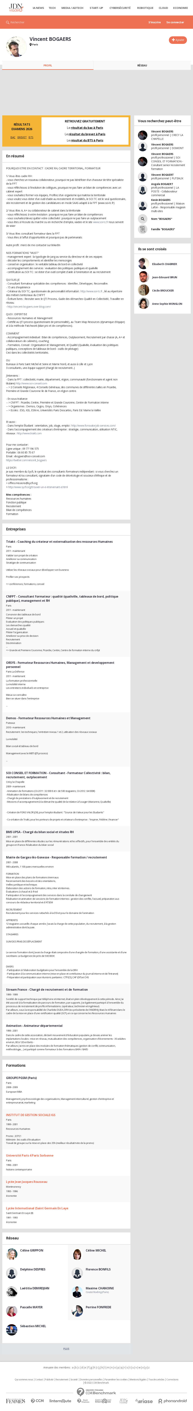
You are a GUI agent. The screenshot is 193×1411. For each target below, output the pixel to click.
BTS (30, 137)
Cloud (163, 8)
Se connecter (175, 22)
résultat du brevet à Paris (87, 134)
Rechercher (17, 22)
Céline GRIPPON (31, 1250)
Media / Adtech (72, 8)
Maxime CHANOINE (100, 1288)
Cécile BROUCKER (163, 290)
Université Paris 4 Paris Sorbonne (29, 1155)
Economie (180, 8)
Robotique (145, 8)
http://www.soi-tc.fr (91, 291)
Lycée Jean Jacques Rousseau (26, 1182)
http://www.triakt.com (29, 433)
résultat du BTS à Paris (87, 140)
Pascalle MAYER (31, 1307)
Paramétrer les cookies (116, 1379)
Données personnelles (91, 1379)
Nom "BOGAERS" (161, 219)
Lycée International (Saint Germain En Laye (37, 1208)
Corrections (172, 1379)
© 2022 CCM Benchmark (96, 1382)
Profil (48, 65)
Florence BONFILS (98, 1269)
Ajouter (180, 40)
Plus (66, 1348)
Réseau (142, 65)
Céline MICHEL (96, 1250)
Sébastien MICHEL (33, 1326)
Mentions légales (138, 1379)
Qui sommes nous (24, 1379)
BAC (12, 137)
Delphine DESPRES (32, 1269)
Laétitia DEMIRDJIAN (34, 1288)
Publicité (49, 1379)
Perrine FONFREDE (98, 1307)
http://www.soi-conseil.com (31, 383)
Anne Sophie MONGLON (167, 304)
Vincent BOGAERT (162, 174)
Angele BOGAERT (162, 184)
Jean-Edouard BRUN (164, 277)
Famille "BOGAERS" (163, 229)
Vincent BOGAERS (162, 131)
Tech (52, 8)
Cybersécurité (120, 8)
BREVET (22, 137)
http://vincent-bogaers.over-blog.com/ (29, 306)
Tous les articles (156, 1379)
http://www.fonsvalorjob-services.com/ (93, 425)
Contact (39, 1379)
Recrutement (62, 1379)
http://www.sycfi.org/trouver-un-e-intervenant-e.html (38, 487)
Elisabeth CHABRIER (164, 264)
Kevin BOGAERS (161, 200)
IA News (38, 8)
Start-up (96, 8)
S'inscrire (155, 22)
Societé (74, 1379)
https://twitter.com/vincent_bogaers (26, 460)
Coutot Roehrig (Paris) (97, 1292)
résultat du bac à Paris (87, 128)
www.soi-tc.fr (100, 222)
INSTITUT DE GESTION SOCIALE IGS (30, 1115)
